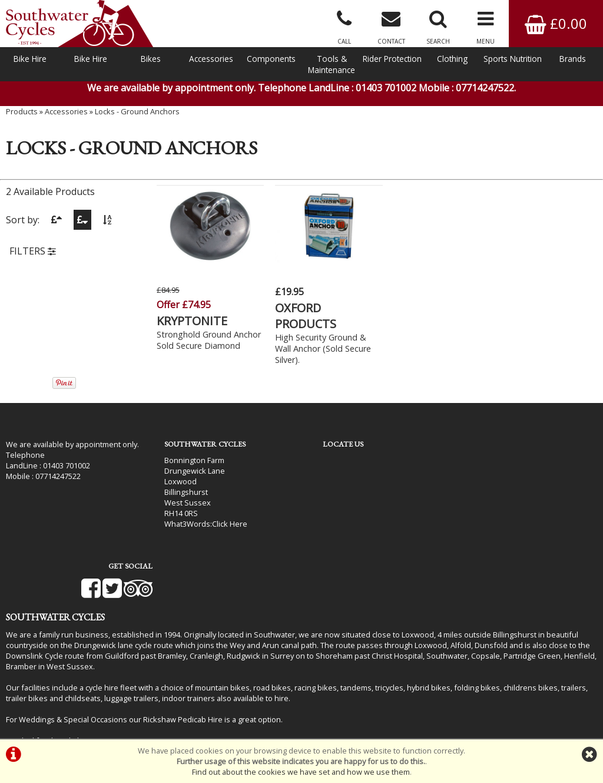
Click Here (222, 522)
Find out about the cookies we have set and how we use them (301, 772)
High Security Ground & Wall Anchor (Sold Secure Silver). (318, 347)
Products (22, 115)
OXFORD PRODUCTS (300, 315)
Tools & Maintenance (331, 64)
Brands (572, 58)
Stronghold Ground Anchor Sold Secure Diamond (194, 344)
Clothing (452, 58)
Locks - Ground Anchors (137, 115)
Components (271, 58)
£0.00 (556, 23)
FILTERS (32, 255)
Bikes (151, 58)
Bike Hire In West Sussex (50, 707)
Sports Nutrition (512, 58)
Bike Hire (30, 58)
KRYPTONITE (192, 320)
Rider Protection (392, 58)
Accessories (211, 58)
